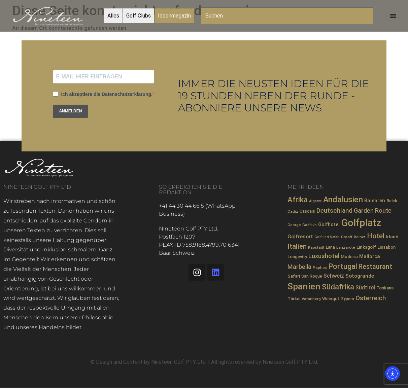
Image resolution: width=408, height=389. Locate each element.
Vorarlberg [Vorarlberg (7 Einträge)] (311, 298)
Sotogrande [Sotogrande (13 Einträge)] (359, 276)
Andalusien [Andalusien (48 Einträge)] (343, 199)
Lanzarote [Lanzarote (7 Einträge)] (345, 247)
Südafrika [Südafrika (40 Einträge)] (338, 286)
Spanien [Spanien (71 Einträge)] (303, 286)
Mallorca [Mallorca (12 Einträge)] (369, 256)
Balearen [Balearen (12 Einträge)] (374, 201)
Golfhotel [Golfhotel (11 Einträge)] (329, 224)
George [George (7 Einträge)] (294, 224)
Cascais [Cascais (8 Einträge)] (307, 211)
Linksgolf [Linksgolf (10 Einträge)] (366, 247)
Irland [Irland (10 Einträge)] (392, 236)
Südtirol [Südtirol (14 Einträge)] (365, 287)
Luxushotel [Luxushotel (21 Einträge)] (323, 255)
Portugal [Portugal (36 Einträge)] (342, 266)
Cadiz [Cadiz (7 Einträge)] (292, 211)
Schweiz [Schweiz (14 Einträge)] (334, 276)
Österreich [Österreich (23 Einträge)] (370, 298)
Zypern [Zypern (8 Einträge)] (347, 298)
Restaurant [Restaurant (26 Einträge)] (375, 267)
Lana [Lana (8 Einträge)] (330, 247)
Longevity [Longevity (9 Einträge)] (297, 256)
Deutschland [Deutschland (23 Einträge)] (334, 210)
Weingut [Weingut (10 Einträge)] (331, 298)
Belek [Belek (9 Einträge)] (391, 200)
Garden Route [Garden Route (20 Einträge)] (373, 210)
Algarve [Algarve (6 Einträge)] (315, 201)
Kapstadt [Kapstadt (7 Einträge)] (316, 247)
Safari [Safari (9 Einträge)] (293, 276)
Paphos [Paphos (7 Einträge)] (320, 267)
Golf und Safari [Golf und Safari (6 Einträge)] (327, 237)
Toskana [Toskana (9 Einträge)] (385, 287)
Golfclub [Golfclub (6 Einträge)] (309, 225)
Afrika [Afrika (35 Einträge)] (297, 200)
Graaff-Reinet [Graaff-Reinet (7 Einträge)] (353, 237)
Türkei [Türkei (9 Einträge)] (293, 298)
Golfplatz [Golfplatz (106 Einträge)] (361, 222)
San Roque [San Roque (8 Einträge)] (311, 276)
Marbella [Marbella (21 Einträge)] (299, 266)
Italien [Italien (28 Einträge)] (297, 246)
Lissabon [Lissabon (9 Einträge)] (386, 247)
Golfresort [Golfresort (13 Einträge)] (300, 237)
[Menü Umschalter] (393, 15)
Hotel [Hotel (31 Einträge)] (375, 236)
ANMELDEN (70, 111)
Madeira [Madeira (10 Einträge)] (349, 256)
